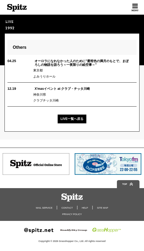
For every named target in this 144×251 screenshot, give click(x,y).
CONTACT (67, 208)
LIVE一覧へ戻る (72, 119)
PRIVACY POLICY (72, 214)
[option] (36, 164)
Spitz (17, 7)
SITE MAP (102, 208)
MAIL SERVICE (44, 208)
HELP (85, 208)
